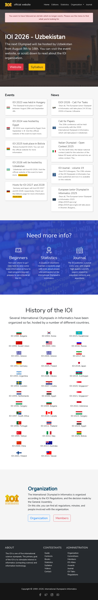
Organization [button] (76, 4)
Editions (55, 4)
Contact (48, 571)
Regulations (73, 574)
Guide (47, 553)
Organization (73, 553)
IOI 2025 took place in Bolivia (29, 143)
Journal (89, 4)
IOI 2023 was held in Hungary (29, 102)
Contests (49, 556)
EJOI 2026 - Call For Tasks (73, 102)
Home (46, 4)
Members (62, 518)
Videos (48, 568)
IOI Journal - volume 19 (71, 168)
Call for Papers (66, 121)
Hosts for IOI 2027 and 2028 (29, 185)
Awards (71, 565)
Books (47, 559)
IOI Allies (72, 562)
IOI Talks (71, 571)
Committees (73, 556)
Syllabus (37, 67)
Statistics (65, 4)
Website (15, 67)
